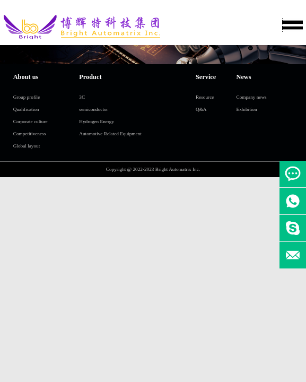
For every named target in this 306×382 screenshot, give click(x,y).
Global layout (26, 146)
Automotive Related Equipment (110, 133)
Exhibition (247, 109)
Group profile (26, 97)
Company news (252, 97)
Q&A (201, 109)
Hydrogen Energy (96, 121)
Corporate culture (30, 121)
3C (82, 97)
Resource (205, 97)
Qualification (26, 109)
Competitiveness (29, 133)
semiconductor (93, 109)
